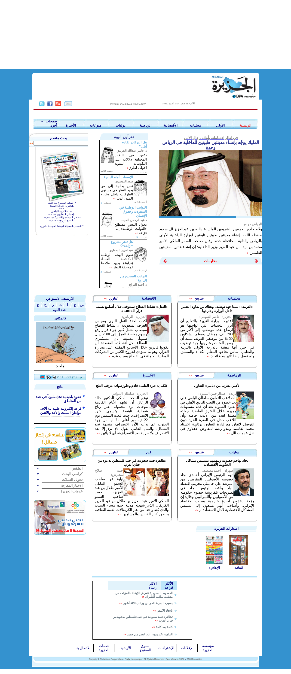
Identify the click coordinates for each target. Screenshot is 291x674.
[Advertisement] (145, 34)
